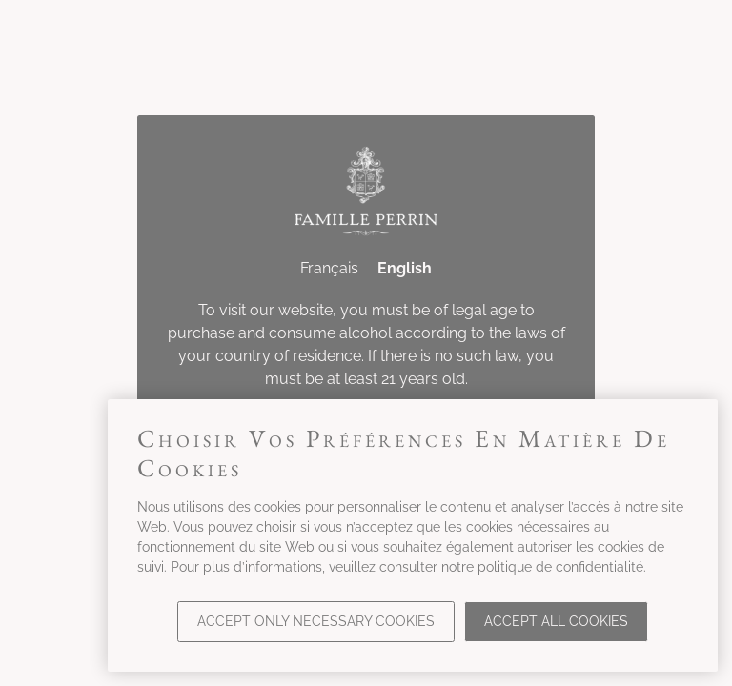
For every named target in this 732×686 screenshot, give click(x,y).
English (404, 268)
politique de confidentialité (560, 567)
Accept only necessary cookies (316, 621)
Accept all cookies (556, 621)
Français (329, 268)
